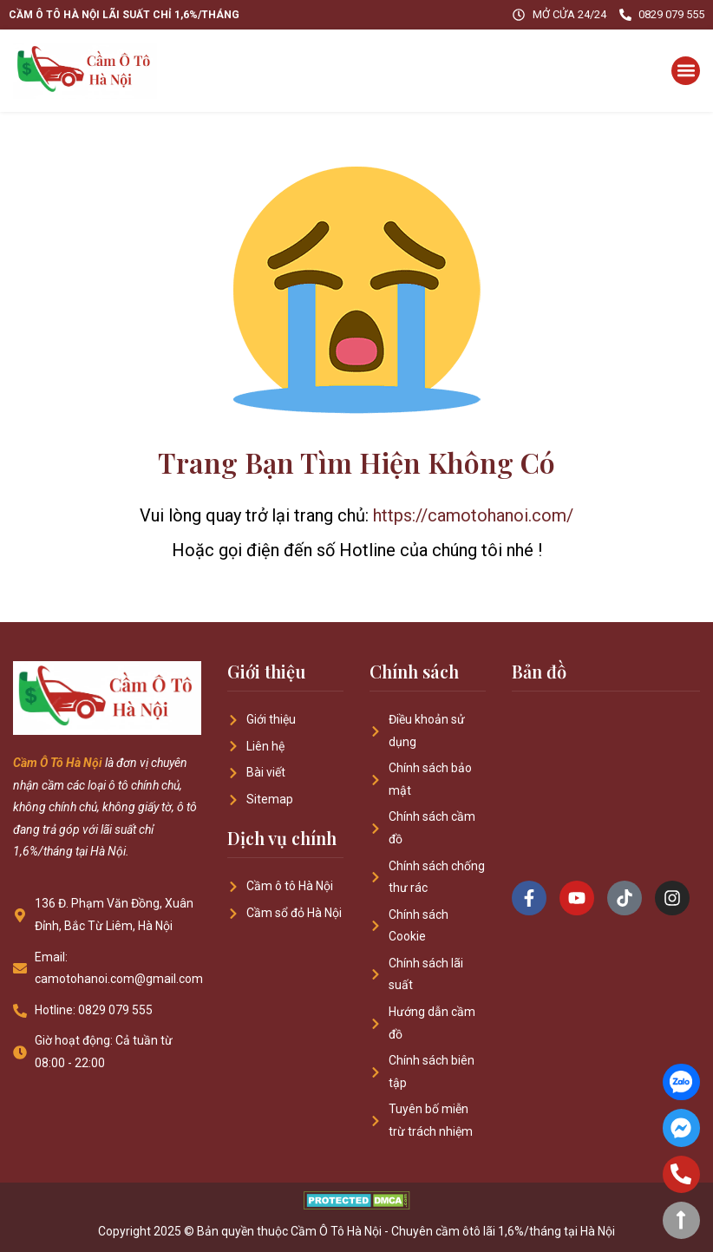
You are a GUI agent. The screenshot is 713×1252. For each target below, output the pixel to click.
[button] (685, 70)
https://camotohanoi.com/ (473, 515)
